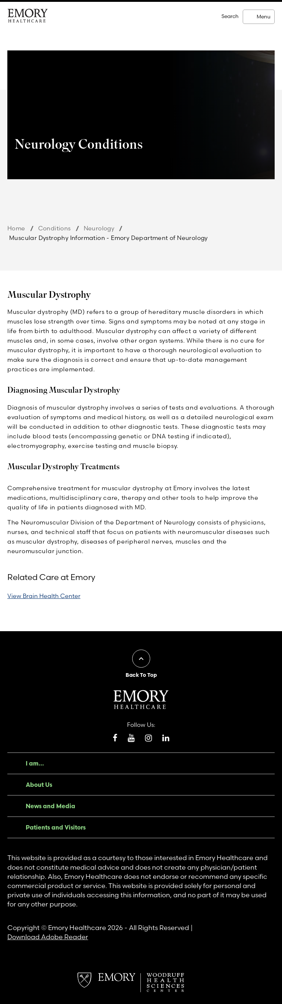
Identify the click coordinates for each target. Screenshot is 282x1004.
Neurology (99, 228)
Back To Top (141, 675)
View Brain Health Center (43, 596)
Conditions (54, 228)
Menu (263, 16)
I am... (35, 763)
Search (230, 16)
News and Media (50, 806)
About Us (39, 784)
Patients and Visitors (56, 827)
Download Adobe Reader (47, 937)
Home (16, 228)
